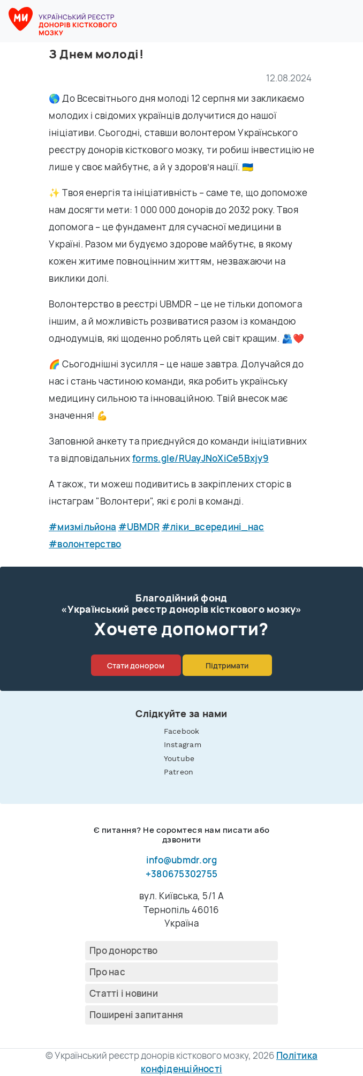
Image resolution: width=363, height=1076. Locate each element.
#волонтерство (85, 544)
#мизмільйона (82, 527)
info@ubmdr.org (181, 860)
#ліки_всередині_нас (213, 527)
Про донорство (123, 950)
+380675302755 (181, 874)
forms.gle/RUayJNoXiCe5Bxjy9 (200, 458)
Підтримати (227, 665)
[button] (348, 21)
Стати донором (135, 665)
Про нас (107, 972)
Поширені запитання (136, 1015)
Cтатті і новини (123, 993)
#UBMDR (139, 527)
